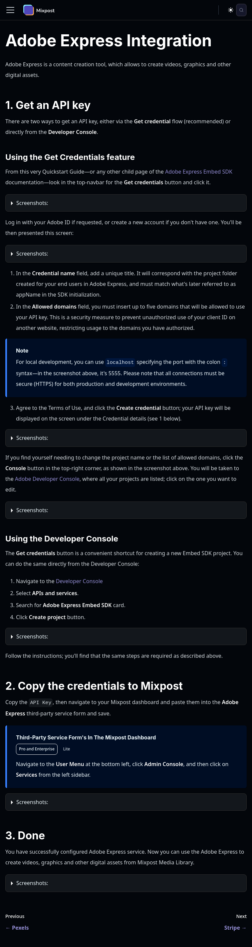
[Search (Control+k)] (241, 10)
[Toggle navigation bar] (10, 10)
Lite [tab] (66, 749)
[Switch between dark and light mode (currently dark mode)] (230, 10)
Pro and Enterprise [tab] (37, 749)
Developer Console (79, 581)
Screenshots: (32, 203)
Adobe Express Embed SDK (198, 171)
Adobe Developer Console (47, 478)
